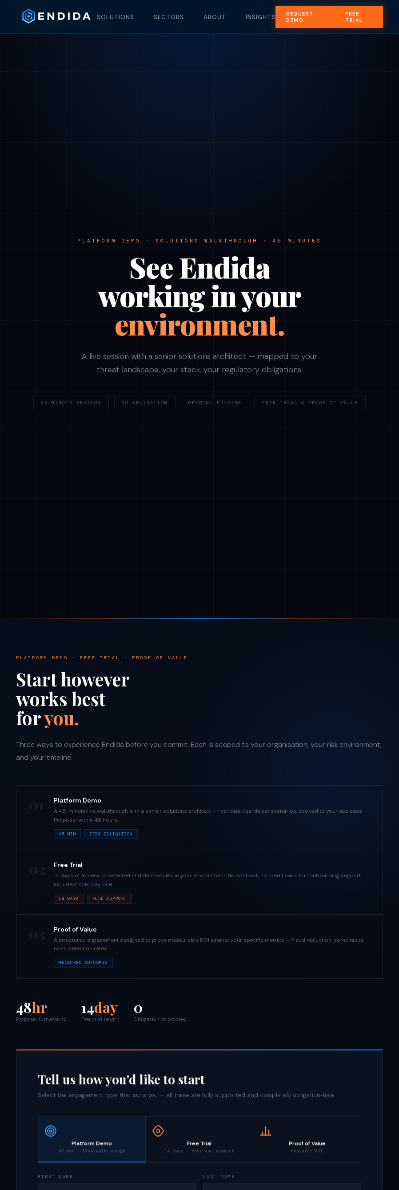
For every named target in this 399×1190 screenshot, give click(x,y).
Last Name (219, 1178)
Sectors (169, 17)
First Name (55, 1178)
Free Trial (354, 17)
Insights (260, 17)
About (214, 17)
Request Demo (300, 17)
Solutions (115, 17)
